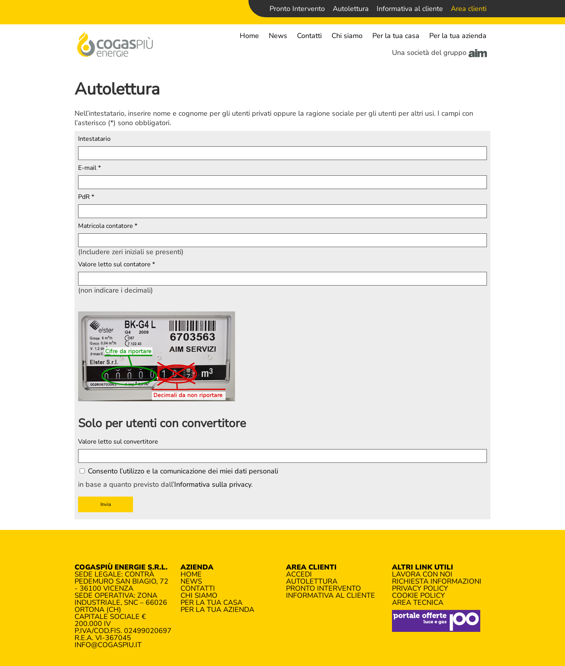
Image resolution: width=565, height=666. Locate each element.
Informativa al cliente (410, 8)
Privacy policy (420, 588)
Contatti (309, 35)
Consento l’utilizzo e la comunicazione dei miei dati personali (179, 471)
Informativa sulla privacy (212, 484)
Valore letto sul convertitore (118, 441)
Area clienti (469, 8)
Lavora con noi (422, 574)
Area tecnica (417, 602)
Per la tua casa (395, 35)
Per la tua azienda (458, 35)
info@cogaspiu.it (108, 645)
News (278, 35)
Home (249, 35)
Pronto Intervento (297, 8)
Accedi (299, 574)
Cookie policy (418, 595)
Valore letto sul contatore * (116, 264)
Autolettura (351, 8)
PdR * (86, 197)
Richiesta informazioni (436, 581)
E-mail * (89, 168)
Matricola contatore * (107, 226)
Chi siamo (347, 35)
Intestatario (94, 139)
